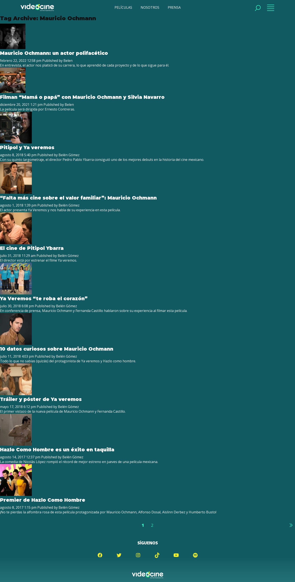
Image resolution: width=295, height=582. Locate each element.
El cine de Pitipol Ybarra (32, 248)
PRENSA (174, 7)
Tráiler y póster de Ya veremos (41, 399)
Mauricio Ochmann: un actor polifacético (54, 53)
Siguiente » (291, 525)
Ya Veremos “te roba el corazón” (44, 299)
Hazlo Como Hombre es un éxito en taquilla (57, 450)
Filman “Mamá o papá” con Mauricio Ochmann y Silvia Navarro (82, 97)
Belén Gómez (69, 155)
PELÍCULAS (123, 7)
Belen (67, 60)
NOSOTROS (150, 7)
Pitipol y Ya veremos (27, 147)
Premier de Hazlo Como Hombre (42, 500)
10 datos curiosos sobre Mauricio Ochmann (56, 349)
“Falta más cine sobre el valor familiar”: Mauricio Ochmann (78, 198)
